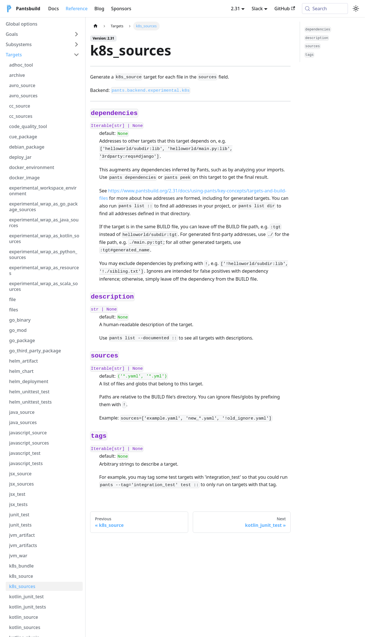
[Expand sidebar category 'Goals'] (76, 34)
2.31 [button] (235, 8)
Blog (99, 8)
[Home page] (95, 26)
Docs (53, 8)
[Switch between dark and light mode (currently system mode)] (355, 8)
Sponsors (121, 8)
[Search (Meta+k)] (325, 8)
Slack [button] (257, 8)
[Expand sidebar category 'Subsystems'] (76, 44)
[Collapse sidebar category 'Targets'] (76, 54)
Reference (77, 8)
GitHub (284, 8)
